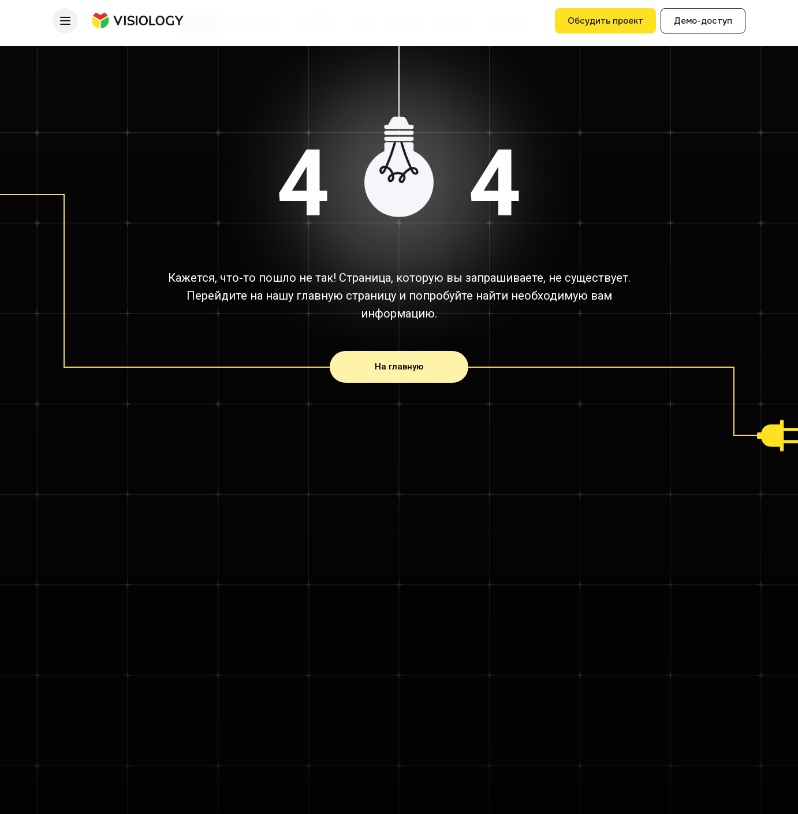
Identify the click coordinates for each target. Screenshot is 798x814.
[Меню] (65, 20)
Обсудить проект (605, 21)
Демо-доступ (703, 21)
